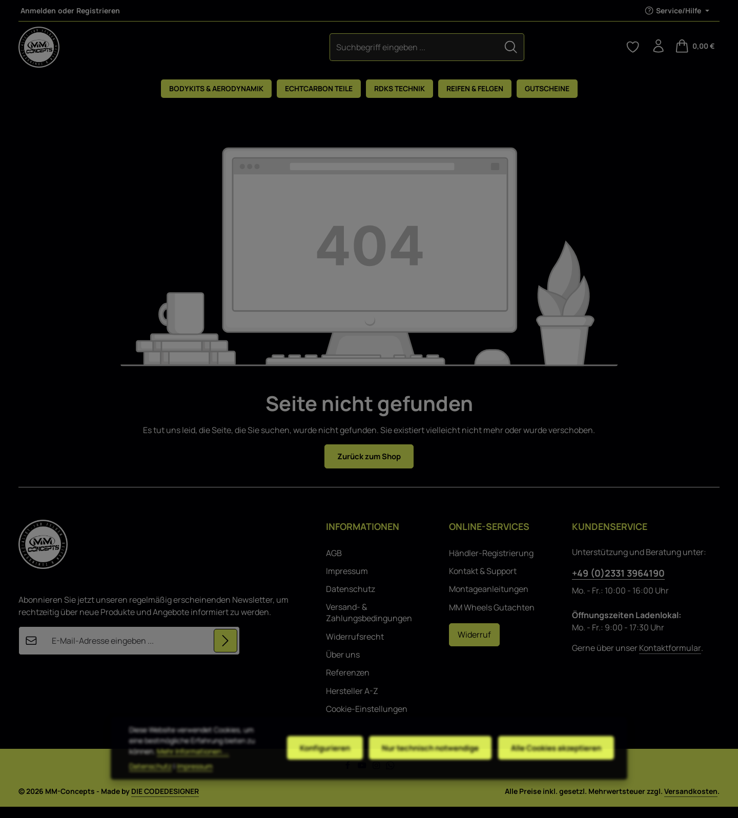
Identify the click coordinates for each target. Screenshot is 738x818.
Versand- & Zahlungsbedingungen (369, 623)
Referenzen (348, 683)
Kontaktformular (670, 658)
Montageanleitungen (488, 600)
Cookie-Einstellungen (366, 720)
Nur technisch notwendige (421, 760)
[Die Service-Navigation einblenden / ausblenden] (676, 10)
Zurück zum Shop (369, 467)
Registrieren (98, 10)
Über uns (343, 665)
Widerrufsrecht (355, 647)
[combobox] (330, 52)
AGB (334, 563)
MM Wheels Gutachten (492, 618)
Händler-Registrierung (491, 563)
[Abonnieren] (225, 652)
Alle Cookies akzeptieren (553, 760)
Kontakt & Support (483, 582)
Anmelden (38, 10)
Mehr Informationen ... (165, 769)
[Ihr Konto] (657, 52)
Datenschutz (350, 600)
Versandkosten (690, 802)
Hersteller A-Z (352, 701)
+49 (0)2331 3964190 (618, 584)
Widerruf (474, 645)
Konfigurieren (312, 760)
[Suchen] (427, 52)
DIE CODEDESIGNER (165, 802)
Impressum (347, 582)
